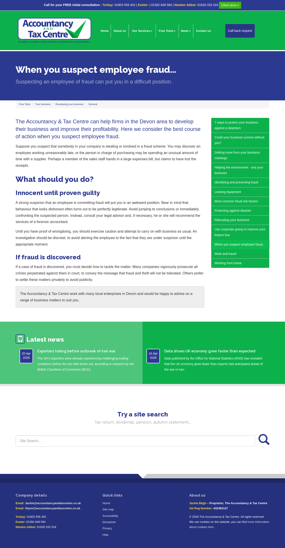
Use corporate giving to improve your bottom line (240, 232)
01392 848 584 (161, 5)
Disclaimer (109, 522)
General (92, 104)
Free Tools (167, 30)
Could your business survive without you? (239, 140)
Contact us (203, 30)
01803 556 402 (125, 5)
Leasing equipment (228, 192)
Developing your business (69, 104)
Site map (108, 509)
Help (105, 534)
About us (120, 30)
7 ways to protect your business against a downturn (236, 125)
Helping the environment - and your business (239, 170)
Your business (43, 104)
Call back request (240, 30)
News (186, 30)
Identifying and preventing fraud (236, 182)
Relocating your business (232, 220)
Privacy (107, 528)
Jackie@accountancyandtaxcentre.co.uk (53, 503)
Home (105, 30)
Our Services (142, 30)
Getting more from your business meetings (237, 155)
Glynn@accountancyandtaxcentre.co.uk (52, 508)
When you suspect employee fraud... (240, 244)
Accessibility (110, 516)
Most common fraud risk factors (236, 201)
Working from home (228, 263)
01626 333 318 (207, 5)
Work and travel (225, 254)
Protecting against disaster (233, 210)
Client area (230, 5)
